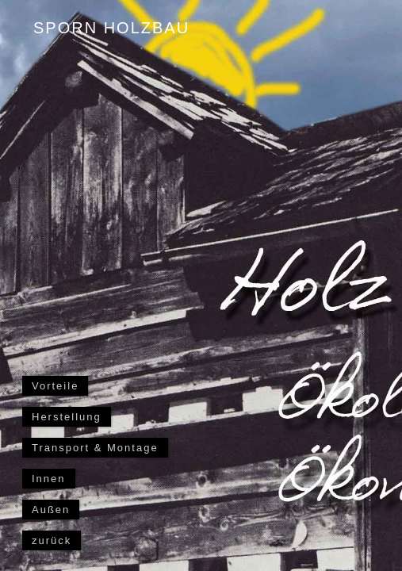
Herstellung (66, 417)
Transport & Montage (95, 448)
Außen (51, 509)
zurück (51, 540)
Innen (49, 479)
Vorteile (55, 386)
